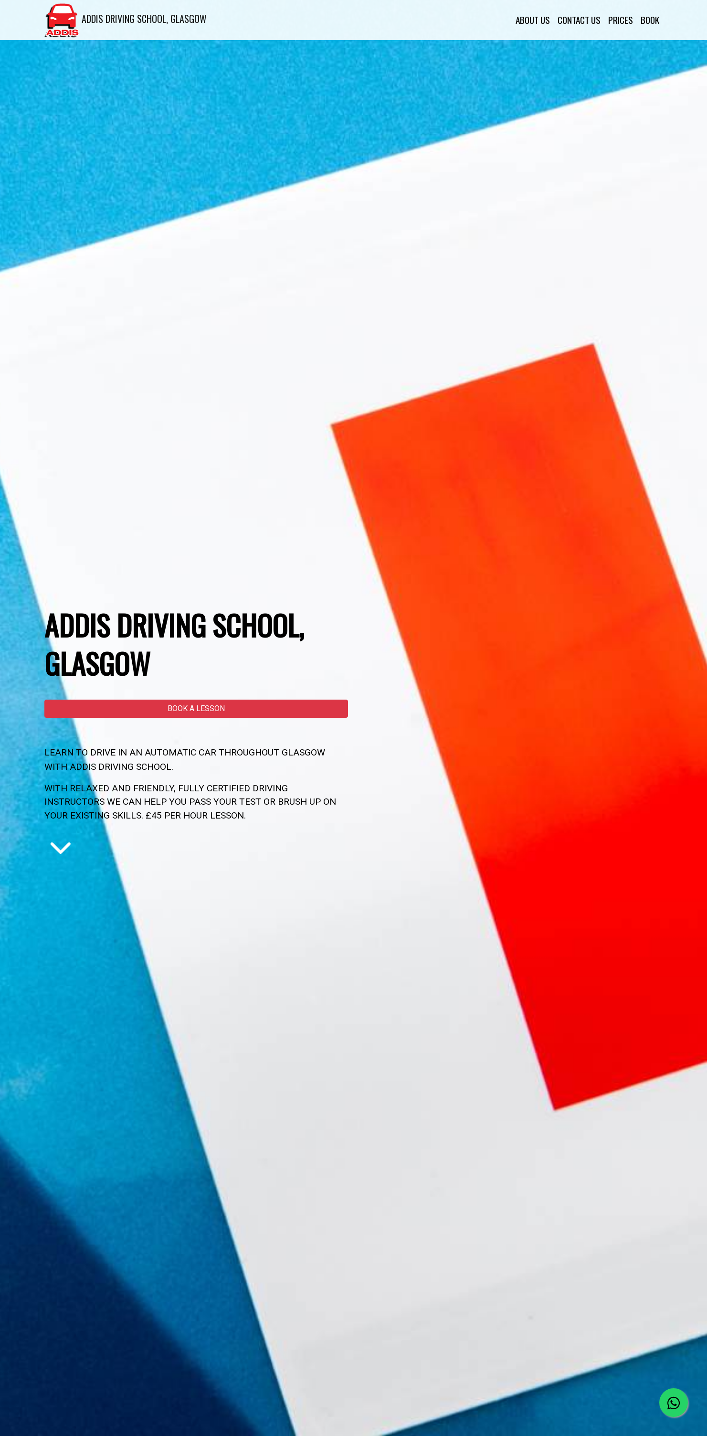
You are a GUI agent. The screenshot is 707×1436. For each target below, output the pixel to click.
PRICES (620, 20)
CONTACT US (579, 20)
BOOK (650, 20)
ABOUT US (533, 20)
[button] (196, 709)
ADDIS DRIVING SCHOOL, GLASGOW (125, 20)
